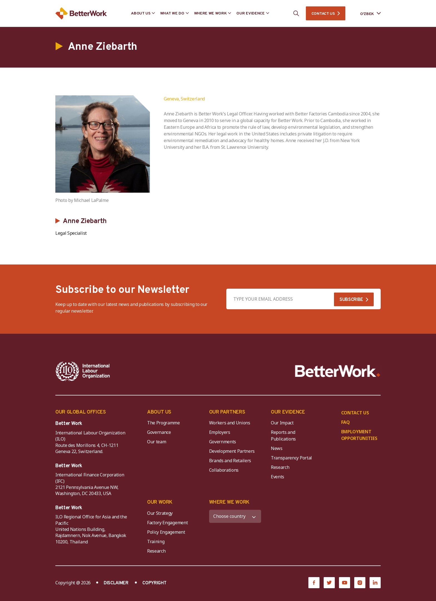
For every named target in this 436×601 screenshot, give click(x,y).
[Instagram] (359, 582)
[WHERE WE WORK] (235, 516)
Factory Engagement (167, 523)
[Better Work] (338, 371)
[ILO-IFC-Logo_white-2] (82, 371)
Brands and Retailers (230, 460)
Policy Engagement (167, 532)
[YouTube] (344, 582)
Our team (156, 442)
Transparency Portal (291, 458)
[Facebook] (313, 582)
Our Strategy (160, 513)
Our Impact (282, 423)
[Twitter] (329, 582)
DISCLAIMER (116, 583)
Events (277, 477)
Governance (159, 432)
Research (280, 467)
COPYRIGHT (154, 583)
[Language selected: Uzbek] (366, 13)
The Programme (163, 423)
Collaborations (224, 470)
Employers (219, 432)
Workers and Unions (229, 423)
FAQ (345, 422)
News (277, 448)
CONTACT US (323, 13)
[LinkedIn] (375, 582)
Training (155, 541)
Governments (222, 442)
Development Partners (232, 451)
